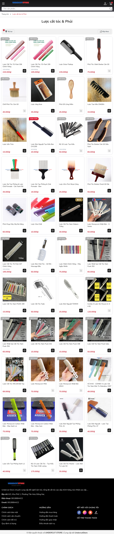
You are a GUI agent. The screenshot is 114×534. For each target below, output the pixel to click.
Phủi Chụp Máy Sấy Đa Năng (13, 224)
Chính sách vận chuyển (11, 516)
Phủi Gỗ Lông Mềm (66, 104)
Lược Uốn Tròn (8, 144)
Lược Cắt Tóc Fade (38, 304)
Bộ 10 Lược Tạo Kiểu (67, 144)
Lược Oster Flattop (66, 64)
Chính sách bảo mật (10, 512)
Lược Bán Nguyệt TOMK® (68, 304)
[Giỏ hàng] (110, 3)
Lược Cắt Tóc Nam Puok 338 (69, 344)
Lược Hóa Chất (36, 224)
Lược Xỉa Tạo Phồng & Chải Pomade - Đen (41, 185)
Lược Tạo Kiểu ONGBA (96, 104)
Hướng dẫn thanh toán (48, 516)
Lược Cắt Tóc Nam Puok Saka (98, 344)
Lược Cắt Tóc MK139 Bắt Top (13, 384)
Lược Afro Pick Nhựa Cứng (69, 184)
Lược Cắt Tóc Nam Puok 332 (41, 344)
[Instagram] (85, 512)
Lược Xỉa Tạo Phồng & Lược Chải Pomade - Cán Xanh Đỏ (13, 185)
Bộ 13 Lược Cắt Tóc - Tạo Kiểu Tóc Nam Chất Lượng (42, 464)
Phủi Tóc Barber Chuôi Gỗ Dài (98, 184)
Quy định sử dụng (9, 523)
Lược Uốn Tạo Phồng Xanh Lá (14, 463)
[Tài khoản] (105, 3)
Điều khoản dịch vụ (47, 523)
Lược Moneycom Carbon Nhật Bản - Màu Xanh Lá (13, 425)
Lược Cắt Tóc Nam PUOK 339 (13, 304)
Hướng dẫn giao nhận (48, 520)
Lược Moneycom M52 (39, 384)
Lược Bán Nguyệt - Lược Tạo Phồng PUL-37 (98, 425)
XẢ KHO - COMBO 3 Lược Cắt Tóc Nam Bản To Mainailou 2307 (99, 386)
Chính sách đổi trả (9, 520)
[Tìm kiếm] (110, 8)
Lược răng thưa (36, 104)
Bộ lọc (8, 31)
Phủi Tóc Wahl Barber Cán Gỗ (98, 64)
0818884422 (17, 498)
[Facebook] (79, 512)
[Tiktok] (96, 512)
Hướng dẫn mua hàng (48, 512)
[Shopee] (90, 512)
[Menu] (3, 3)
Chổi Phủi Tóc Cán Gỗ (11, 104)
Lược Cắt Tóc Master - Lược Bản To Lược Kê (69, 464)
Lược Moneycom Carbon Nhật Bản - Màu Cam (42, 425)
